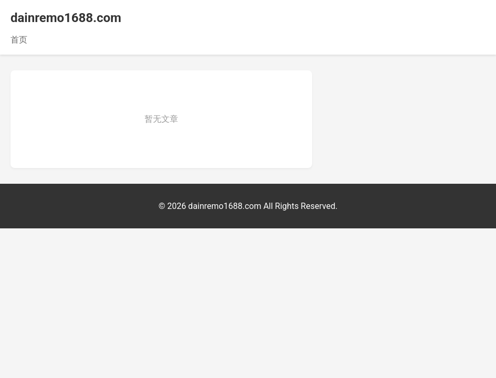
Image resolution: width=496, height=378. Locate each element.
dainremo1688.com (66, 17)
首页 (19, 40)
